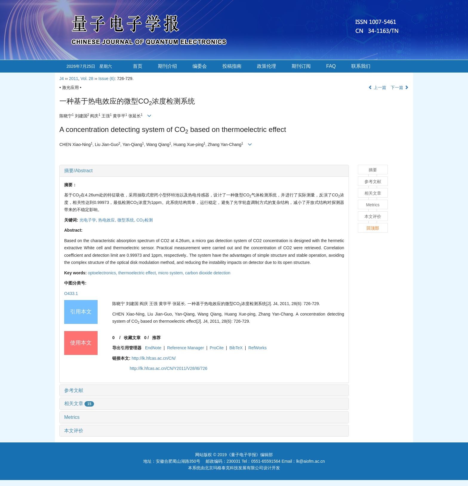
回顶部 (373, 228)
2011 (73, 78)
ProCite (217, 347)
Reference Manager (185, 347)
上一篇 (377, 87)
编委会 (200, 66)
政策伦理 (266, 66)
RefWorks (257, 347)
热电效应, (107, 220)
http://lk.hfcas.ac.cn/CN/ (154, 358)
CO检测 (144, 220)
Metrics (72, 417)
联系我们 (360, 66)
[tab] (204, 170)
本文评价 (73, 430)
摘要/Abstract (78, 170)
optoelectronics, (103, 272)
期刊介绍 (167, 66)
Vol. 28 (87, 78)
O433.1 (71, 293)
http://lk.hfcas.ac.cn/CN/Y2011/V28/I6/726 (168, 368)
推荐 (156, 337)
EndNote (153, 347)
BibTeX (235, 347)
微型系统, (126, 220)
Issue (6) (106, 78)
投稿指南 (231, 66)
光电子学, (88, 220)
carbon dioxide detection (207, 272)
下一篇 (400, 87)
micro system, (171, 272)
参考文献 (73, 390)
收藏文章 (132, 337)
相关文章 (79, 403)
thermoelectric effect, (138, 272)
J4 (61, 78)
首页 (137, 66)
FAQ (331, 66)
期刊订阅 (301, 66)
